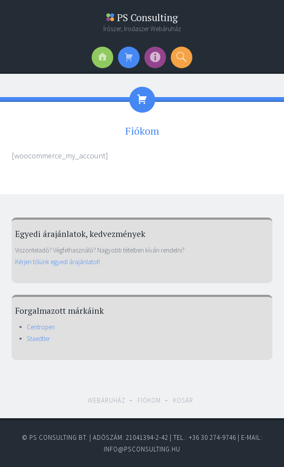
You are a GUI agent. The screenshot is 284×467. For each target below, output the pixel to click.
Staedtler (38, 338)
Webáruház (106, 400)
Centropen (41, 327)
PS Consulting (142, 17)
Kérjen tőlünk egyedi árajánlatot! (57, 262)
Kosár (183, 400)
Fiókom (149, 400)
